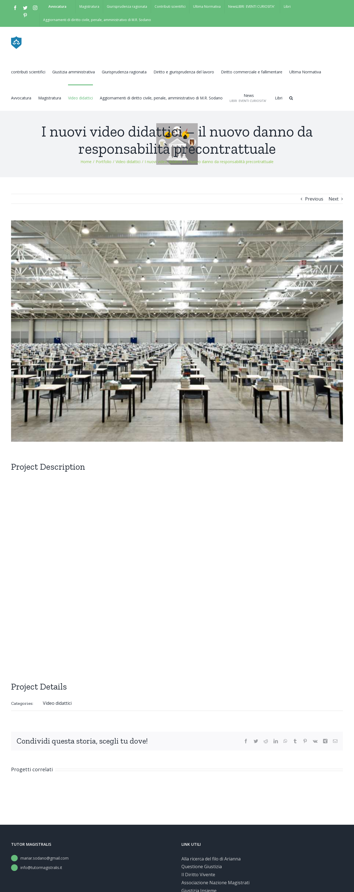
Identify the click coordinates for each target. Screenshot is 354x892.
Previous (314, 199)
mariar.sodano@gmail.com (44, 858)
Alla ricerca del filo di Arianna (211, 859)
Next (334, 199)
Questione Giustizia (201, 866)
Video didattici (57, 703)
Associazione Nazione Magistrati (215, 883)
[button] (291, 97)
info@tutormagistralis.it (41, 867)
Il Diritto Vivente (198, 875)
